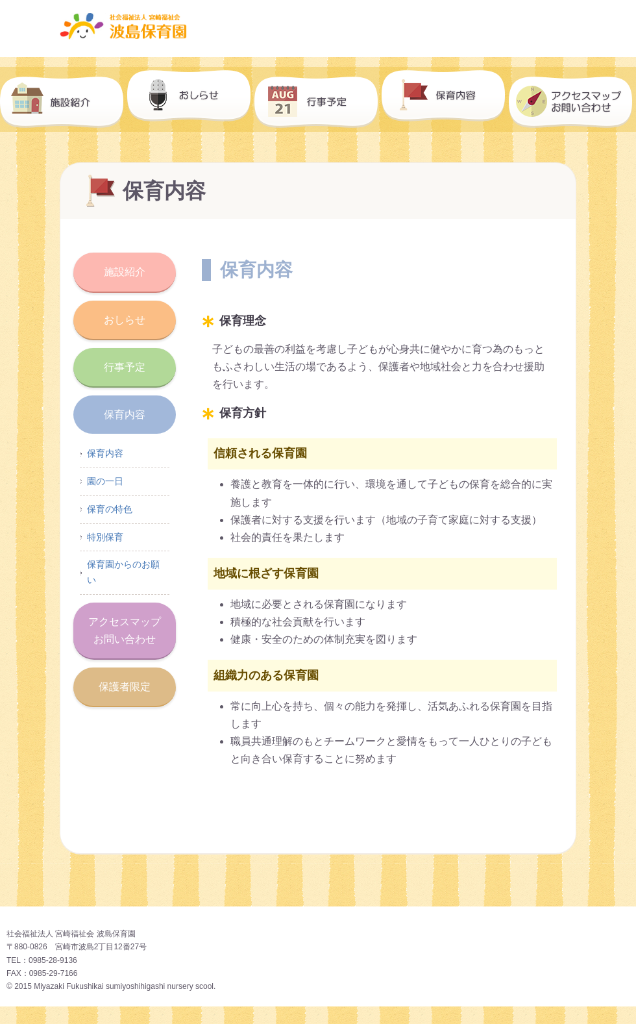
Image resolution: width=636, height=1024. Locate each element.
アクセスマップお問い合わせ (124, 630)
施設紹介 (63, 99)
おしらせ (190, 99)
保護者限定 (125, 686)
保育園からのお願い (123, 572)
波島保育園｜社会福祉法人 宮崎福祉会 (318, 26)
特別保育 (105, 537)
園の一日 (105, 481)
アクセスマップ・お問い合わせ (572, 99)
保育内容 (445, 99)
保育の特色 (109, 509)
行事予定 (318, 99)
